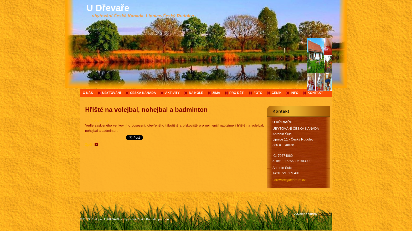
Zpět (88, 145)
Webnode (325, 213)
